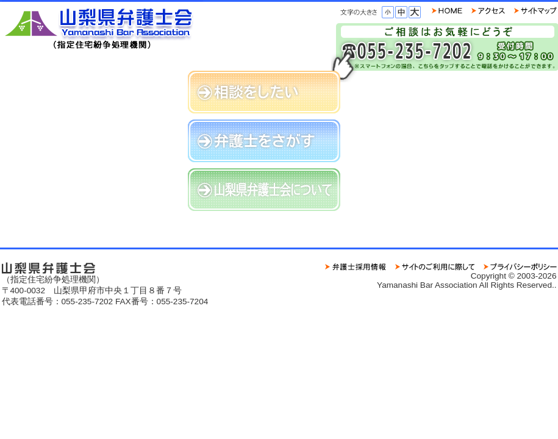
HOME (447, 10)
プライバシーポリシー (520, 266)
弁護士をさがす (264, 141)
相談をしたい (264, 92)
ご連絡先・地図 (488, 10)
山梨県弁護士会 (102, 26)
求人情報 (355, 266)
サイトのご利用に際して (434, 266)
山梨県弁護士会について (264, 189)
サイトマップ (535, 10)
